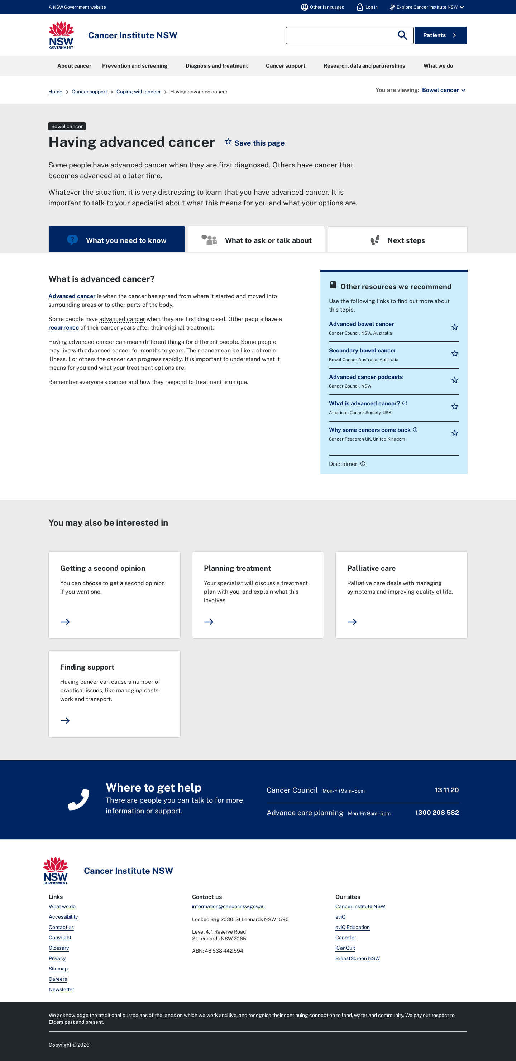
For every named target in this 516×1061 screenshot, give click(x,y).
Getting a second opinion (102, 568)
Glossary (59, 948)
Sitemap (58, 969)
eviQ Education (352, 927)
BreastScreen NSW (357, 958)
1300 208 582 (437, 812)
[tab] (116, 239)
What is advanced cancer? (365, 403)
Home (55, 91)
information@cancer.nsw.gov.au (228, 906)
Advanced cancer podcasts (366, 377)
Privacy (57, 958)
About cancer (74, 66)
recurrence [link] (63, 327)
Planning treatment (237, 568)
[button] (428, 7)
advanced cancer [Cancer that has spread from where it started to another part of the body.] (122, 319)
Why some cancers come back (370, 430)
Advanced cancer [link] (72, 296)
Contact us (61, 927)
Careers (58, 979)
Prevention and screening (134, 66)
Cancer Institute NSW (360, 906)
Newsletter (61, 989)
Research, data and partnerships (364, 66)
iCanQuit (345, 948)
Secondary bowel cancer (362, 350)
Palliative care (371, 568)
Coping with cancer (138, 91)
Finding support (87, 667)
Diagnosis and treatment (217, 66)
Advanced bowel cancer (361, 324)
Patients (441, 35)
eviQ (340, 917)
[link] (404, 402)
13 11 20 (447, 790)
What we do (438, 66)
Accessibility (63, 917)
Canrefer (345, 937)
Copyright (60, 937)
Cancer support (285, 66)
